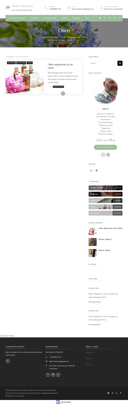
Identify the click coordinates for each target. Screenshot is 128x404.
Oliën (30, 63)
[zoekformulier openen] (119, 18)
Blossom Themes (34, 393)
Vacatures (90, 352)
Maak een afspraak (104, 147)
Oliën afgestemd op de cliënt (110, 228)
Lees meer (60, 93)
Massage (11, 63)
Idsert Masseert (22, 6)
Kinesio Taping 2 (105, 239)
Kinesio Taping (104, 250)
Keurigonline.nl (95, 302)
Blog (87, 18)
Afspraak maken (50, 18)
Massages (34, 18)
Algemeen (75, 18)
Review (89, 358)
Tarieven (64, 18)
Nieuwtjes (21, 63)
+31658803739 (55, 9)
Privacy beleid (19, 396)
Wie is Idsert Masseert (17, 18)
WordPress (10, 396)
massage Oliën (58, 86)
